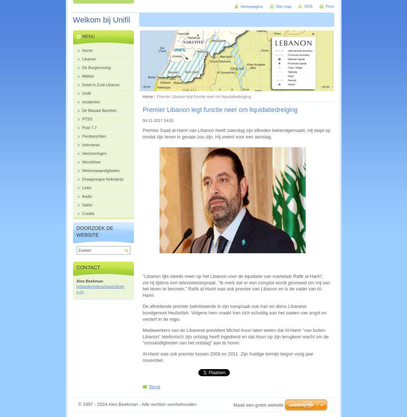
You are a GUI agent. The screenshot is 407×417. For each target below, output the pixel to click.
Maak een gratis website (258, 405)
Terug (154, 386)
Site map (283, 6)
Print (330, 6)
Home (148, 96)
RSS (308, 6)
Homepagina (252, 6)
